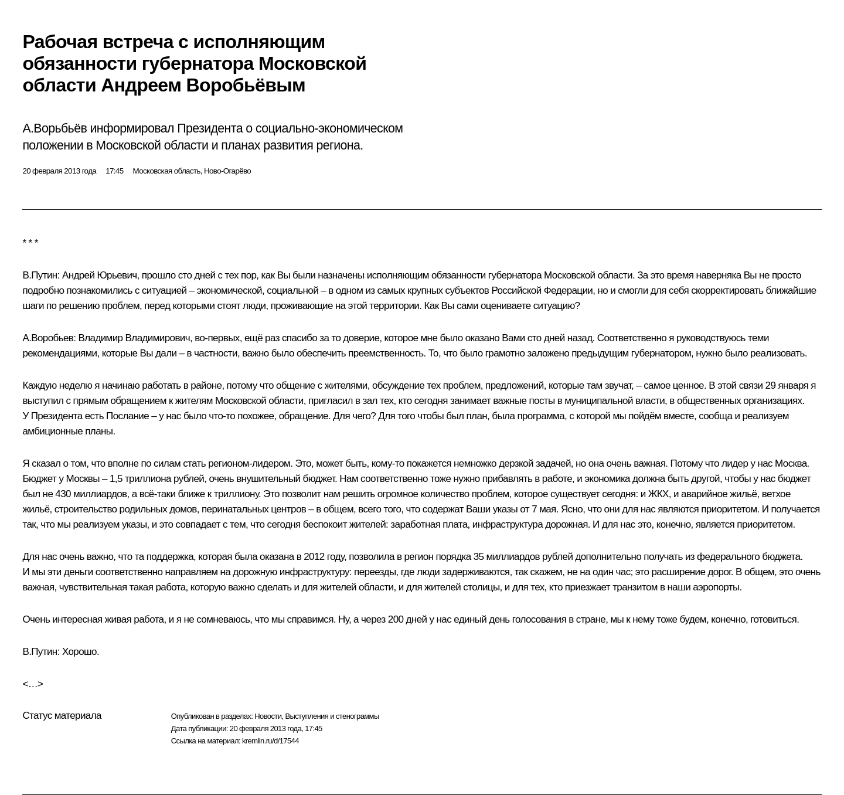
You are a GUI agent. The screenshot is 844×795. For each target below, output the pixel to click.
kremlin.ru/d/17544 (270, 740)
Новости (267, 716)
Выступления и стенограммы (332, 716)
